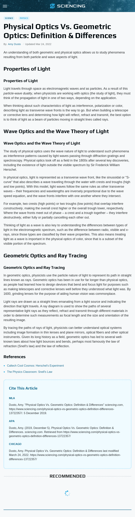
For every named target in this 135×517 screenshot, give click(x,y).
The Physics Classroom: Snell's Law (29, 371)
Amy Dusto (14, 44)
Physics (24, 18)
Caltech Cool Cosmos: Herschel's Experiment (35, 365)
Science (9, 18)
